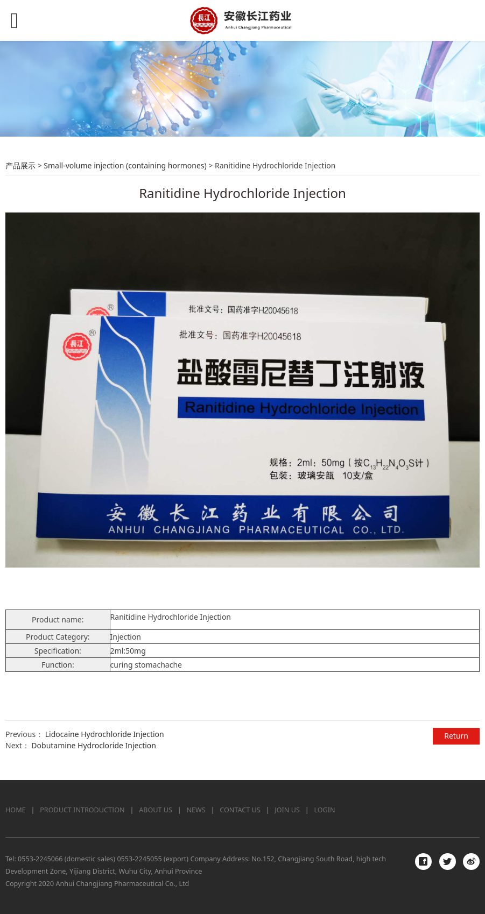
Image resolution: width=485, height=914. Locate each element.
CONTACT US (240, 809)
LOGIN (324, 809)
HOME (15, 809)
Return (456, 736)
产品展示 (20, 165)
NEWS (196, 809)
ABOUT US (155, 809)
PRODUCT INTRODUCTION (82, 809)
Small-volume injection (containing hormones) (125, 165)
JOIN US (287, 809)
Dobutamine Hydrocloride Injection (93, 745)
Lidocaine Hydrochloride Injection (104, 734)
